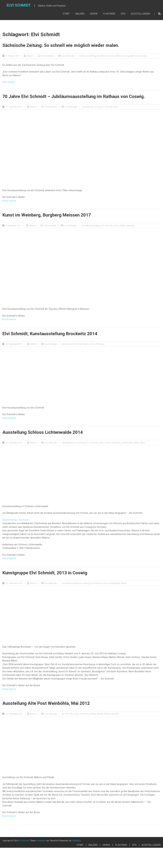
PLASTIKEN (109, 13)
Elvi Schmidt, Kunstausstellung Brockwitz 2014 (49, 334)
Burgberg (97, 226)
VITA (123, 13)
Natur (142, 443)
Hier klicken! (8, 82)
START (66, 13)
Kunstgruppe (114, 583)
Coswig (97, 107)
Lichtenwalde (126, 443)
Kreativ (86, 344)
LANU (115, 226)
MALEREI (79, 13)
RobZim (30, 56)
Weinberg (131, 226)
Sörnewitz (115, 714)
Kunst (111, 56)
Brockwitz (66, 344)
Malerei (136, 443)
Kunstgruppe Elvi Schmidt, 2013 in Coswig (44, 573)
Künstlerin (115, 443)
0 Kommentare (47, 56)
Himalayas (41, 841)
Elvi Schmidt (19, 6)
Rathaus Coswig (122, 56)
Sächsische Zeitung (138, 56)
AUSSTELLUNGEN (140, 13)
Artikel (81, 56)
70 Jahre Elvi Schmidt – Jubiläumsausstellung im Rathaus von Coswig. (73, 96)
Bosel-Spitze (9, 201)
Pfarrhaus (100, 344)
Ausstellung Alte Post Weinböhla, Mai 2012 (46, 703)
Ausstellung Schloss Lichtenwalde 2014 (42, 432)
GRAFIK (94, 13)
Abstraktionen (68, 443)
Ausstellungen (68, 56)
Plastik (107, 714)
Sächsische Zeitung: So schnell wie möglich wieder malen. (60, 45)
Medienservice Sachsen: (15, 520)
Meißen (123, 226)
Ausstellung (90, 56)
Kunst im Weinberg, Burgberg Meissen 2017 (46, 215)
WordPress (76, 841)
